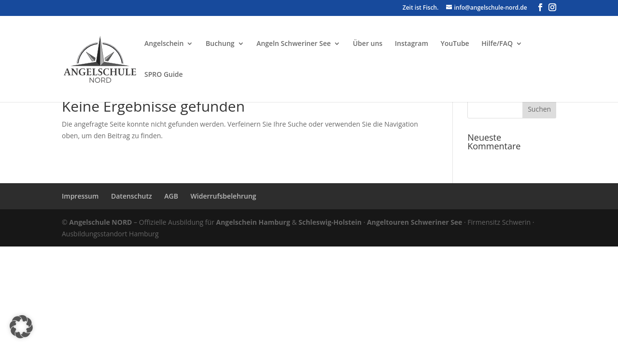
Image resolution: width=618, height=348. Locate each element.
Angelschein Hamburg (253, 222)
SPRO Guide (163, 75)
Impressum (80, 196)
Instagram (411, 44)
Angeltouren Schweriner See (414, 222)
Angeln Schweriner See (293, 44)
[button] (21, 326)
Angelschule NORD (100, 222)
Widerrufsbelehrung (223, 196)
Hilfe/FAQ (497, 44)
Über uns (367, 44)
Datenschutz (131, 196)
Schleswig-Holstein (330, 222)
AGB (171, 196)
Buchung (220, 44)
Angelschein (163, 44)
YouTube (454, 44)
